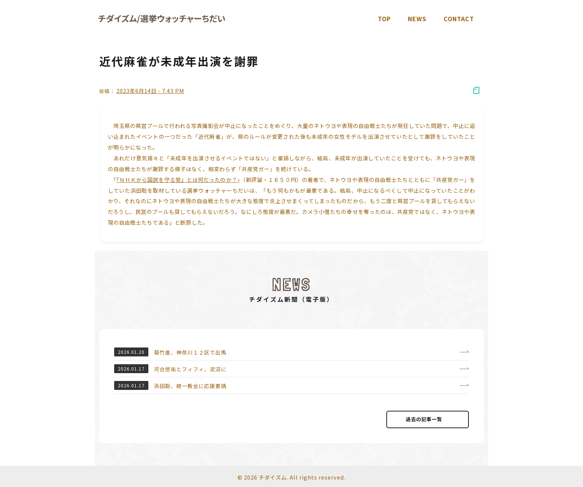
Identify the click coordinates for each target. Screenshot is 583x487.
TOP (384, 18)
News (417, 18)
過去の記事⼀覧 (428, 419)
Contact (459, 18)
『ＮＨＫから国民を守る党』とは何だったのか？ (176, 179)
